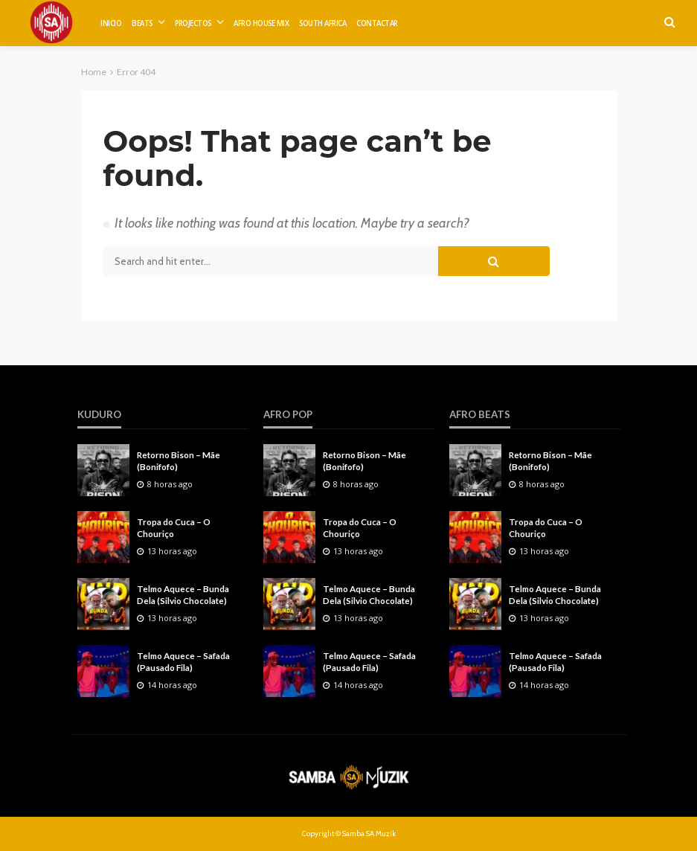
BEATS (142, 23)
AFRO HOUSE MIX (261, 23)
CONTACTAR (377, 23)
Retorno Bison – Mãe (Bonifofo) (178, 460)
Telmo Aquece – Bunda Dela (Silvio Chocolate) (183, 594)
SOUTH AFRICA (322, 23)
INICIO (110, 23)
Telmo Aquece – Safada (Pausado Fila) (183, 661)
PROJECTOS (193, 23)
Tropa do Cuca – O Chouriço (174, 527)
